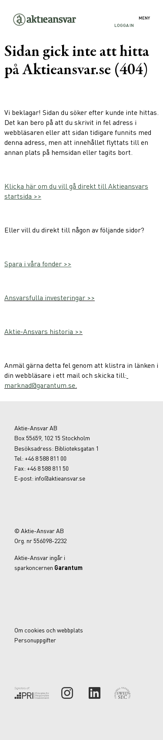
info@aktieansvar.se (60, 478)
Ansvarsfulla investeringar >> (49, 297)
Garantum (68, 567)
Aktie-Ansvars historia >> (43, 331)
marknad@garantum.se (39, 385)
